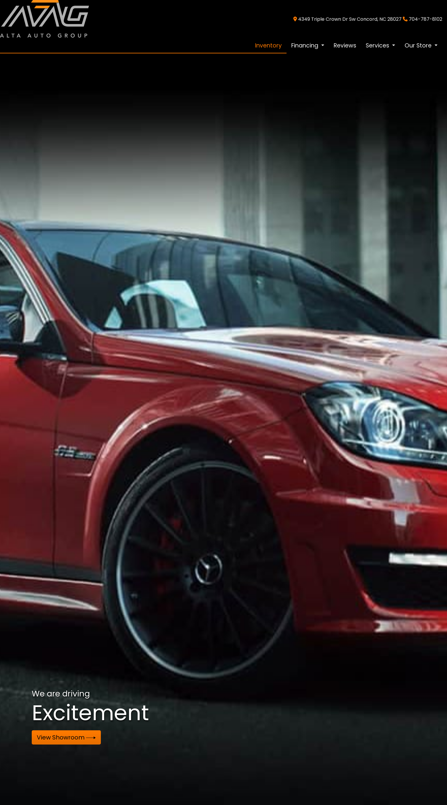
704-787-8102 (425, 19)
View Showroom (66, 737)
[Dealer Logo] (44, 18)
